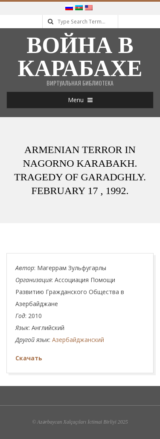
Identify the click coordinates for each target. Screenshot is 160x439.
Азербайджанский (78, 340)
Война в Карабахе (79, 56)
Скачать (28, 358)
